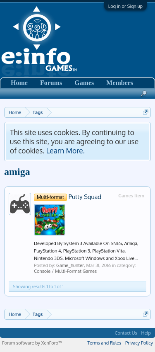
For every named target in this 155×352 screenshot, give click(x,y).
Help (146, 333)
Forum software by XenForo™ (32, 343)
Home (19, 82)
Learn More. (65, 150)
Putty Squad (67, 196)
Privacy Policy (139, 343)
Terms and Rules (104, 343)
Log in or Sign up (125, 6)
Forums (51, 82)
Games (84, 82)
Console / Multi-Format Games (65, 271)
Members (119, 82)
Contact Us (126, 333)
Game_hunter (70, 265)
